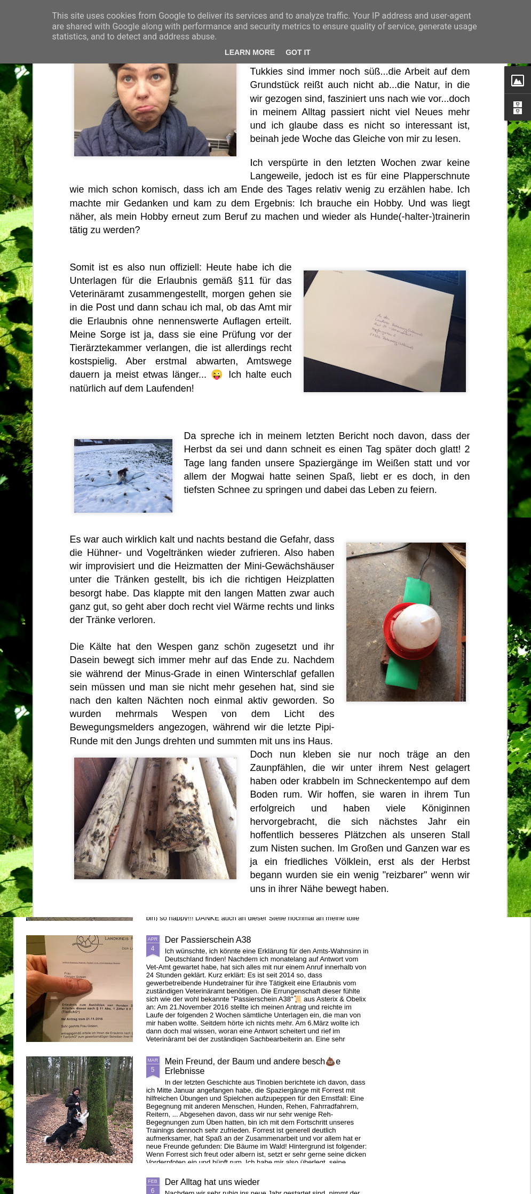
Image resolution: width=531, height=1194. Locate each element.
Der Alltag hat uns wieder (212, 1182)
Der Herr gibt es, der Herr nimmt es (336, 491)
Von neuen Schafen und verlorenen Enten (244, 697)
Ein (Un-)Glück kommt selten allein (213, 491)
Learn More (250, 52)
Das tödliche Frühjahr (85, 486)
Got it (298, 52)
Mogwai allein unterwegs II (215, 576)
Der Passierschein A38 (208, 939)
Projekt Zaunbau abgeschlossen (226, 818)
